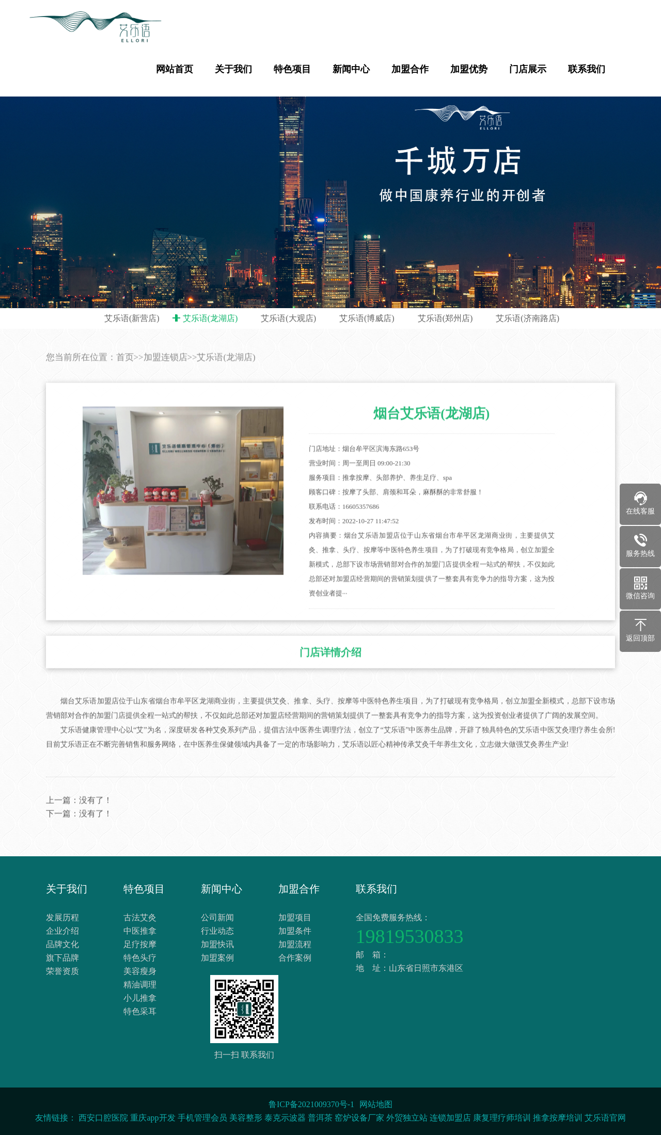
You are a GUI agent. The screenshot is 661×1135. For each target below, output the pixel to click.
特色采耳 (139, 1011)
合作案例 (294, 957)
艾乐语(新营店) (132, 318)
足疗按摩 (139, 944)
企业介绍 (62, 930)
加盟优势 (468, 69)
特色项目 (292, 69)
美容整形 (245, 1117)
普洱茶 (320, 1117)
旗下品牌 (62, 957)
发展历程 (62, 917)
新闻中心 (351, 69)
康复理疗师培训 (502, 1117)
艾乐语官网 (605, 1117)
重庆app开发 (152, 1117)
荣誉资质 (62, 971)
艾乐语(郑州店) (445, 318)
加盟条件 (294, 930)
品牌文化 (62, 944)
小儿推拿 (139, 998)
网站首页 (174, 69)
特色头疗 (139, 957)
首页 (125, 374)
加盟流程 (294, 944)
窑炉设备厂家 (359, 1117)
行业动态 (217, 930)
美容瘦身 (139, 971)
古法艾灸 (139, 917)
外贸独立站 (407, 1117)
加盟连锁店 (165, 374)
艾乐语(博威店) (367, 318)
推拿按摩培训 (558, 1117)
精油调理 (139, 984)
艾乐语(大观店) (288, 318)
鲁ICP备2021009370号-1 (311, 1104)
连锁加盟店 (450, 1117)
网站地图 (375, 1104)
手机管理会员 (202, 1117)
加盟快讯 (217, 944)
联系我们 (586, 69)
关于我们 (233, 69)
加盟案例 (217, 957)
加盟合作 (410, 69)
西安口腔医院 (103, 1117)
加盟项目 (294, 917)
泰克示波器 (285, 1117)
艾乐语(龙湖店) (210, 318)
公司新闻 (217, 917)
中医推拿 (139, 930)
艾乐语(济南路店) (527, 318)
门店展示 (527, 69)
